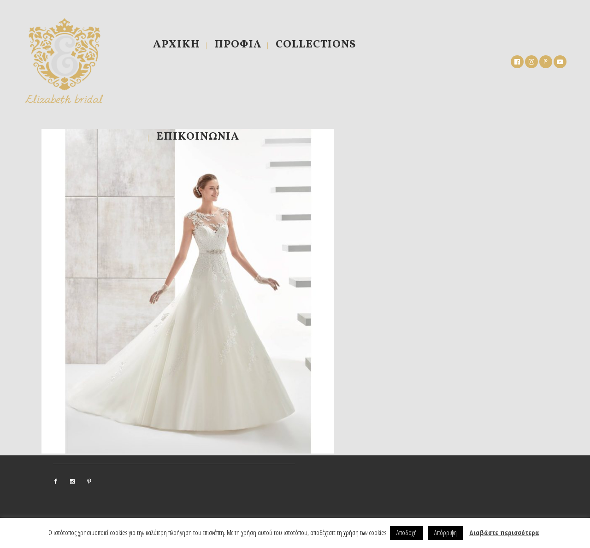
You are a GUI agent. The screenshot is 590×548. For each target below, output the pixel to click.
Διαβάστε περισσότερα (504, 532)
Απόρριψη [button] (445, 532)
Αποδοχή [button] (406, 532)
